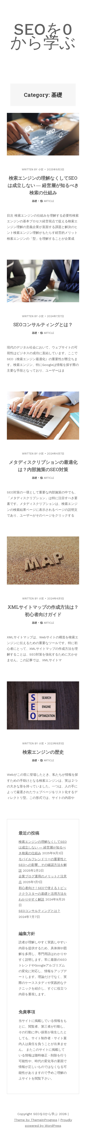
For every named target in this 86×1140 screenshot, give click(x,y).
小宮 (40, 169)
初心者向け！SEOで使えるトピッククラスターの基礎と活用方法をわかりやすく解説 (43, 893)
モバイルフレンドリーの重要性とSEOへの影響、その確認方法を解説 (43, 864)
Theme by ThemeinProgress (35, 1120)
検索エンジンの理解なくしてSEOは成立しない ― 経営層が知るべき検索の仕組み (43, 185)
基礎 (34, 201)
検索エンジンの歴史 (43, 752)
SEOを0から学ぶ (43, 36)
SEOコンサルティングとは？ (43, 324)
